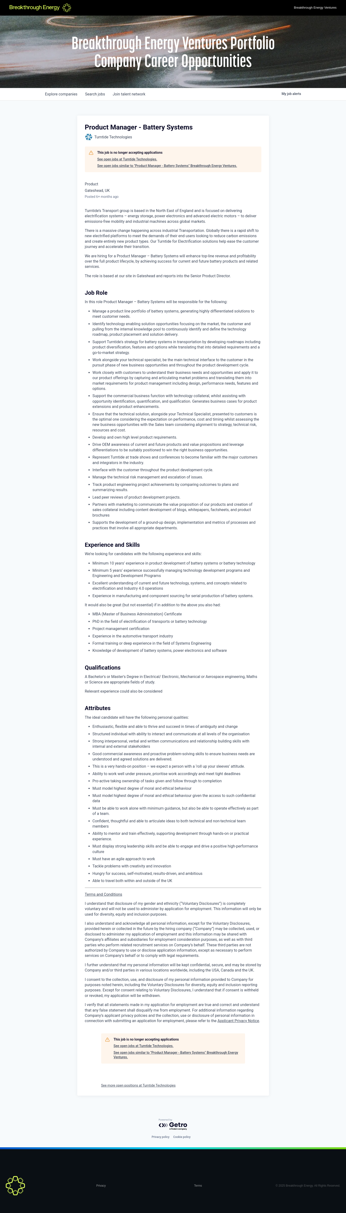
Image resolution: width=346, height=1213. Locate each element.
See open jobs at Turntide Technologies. (127, 159)
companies (61, 94)
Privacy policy (160, 1137)
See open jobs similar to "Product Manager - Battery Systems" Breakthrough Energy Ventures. (167, 166)
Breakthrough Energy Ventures (315, 7)
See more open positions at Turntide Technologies (138, 1085)
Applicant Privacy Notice (238, 1021)
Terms (198, 1185)
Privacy (101, 1185)
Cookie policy (182, 1137)
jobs (95, 94)
